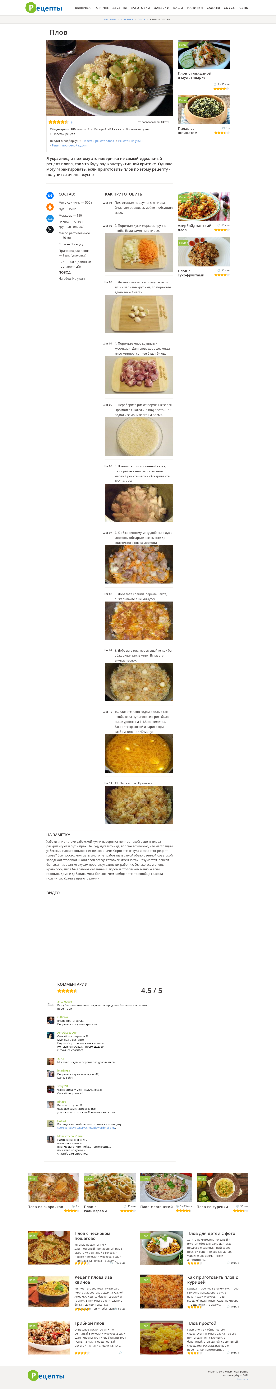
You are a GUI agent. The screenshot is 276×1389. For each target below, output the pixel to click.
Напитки (195, 8)
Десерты (120, 8)
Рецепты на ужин (130, 141)
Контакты (242, 1379)
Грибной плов (89, 1323)
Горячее (101, 8)
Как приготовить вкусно (46, 1375)
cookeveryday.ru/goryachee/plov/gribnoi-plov (86, 1127)
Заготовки (140, 8)
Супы (244, 8)
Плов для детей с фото (211, 1233)
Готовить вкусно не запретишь (43, 7)
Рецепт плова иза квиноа (93, 1280)
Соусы (230, 8)
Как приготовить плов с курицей (212, 1280)
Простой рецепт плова (98, 141)
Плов (182, 45)
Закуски (161, 8)
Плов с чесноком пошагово (92, 1236)
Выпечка (82, 8)
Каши (178, 8)
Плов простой (201, 1323)
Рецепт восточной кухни (69, 145)
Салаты (213, 8)
